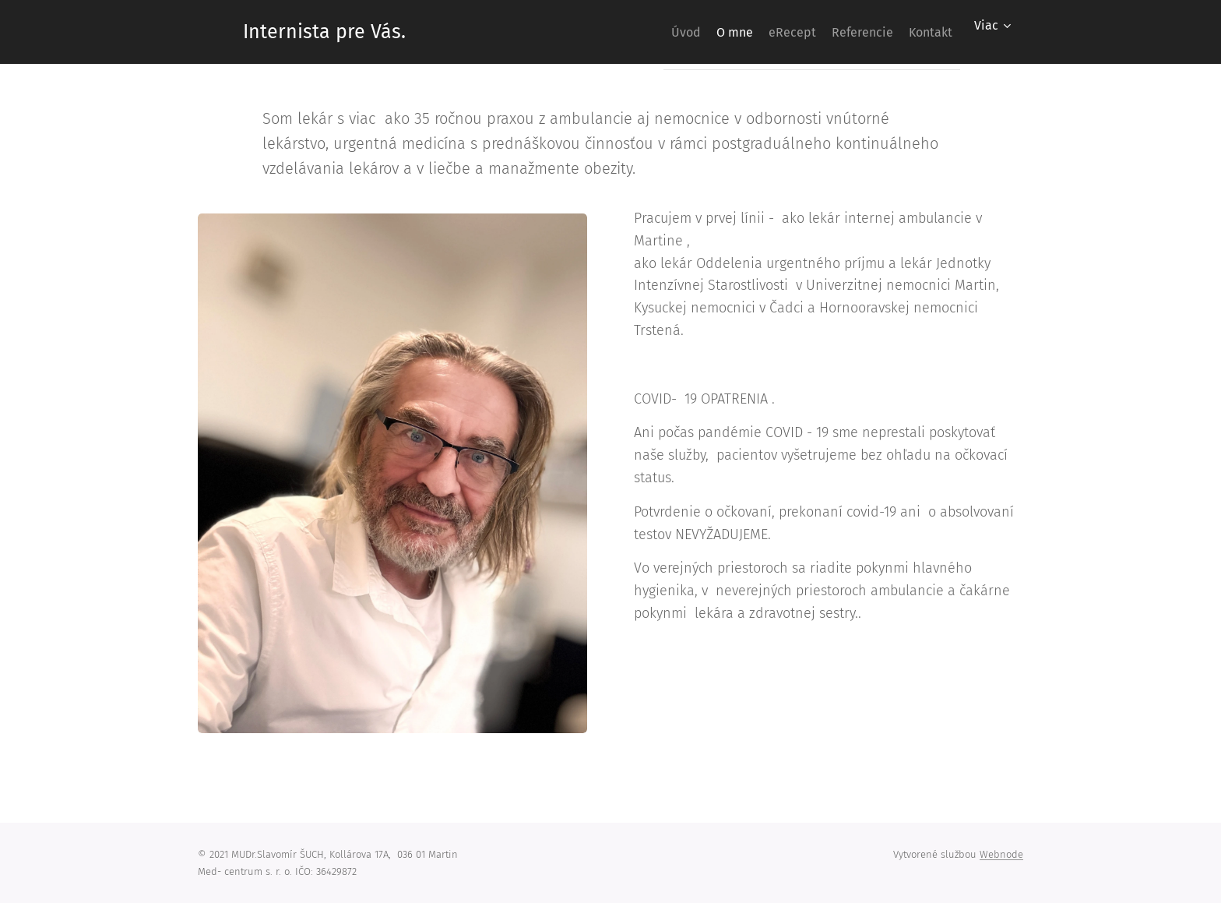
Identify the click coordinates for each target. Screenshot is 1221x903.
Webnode (1001, 854)
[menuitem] (630, 32)
